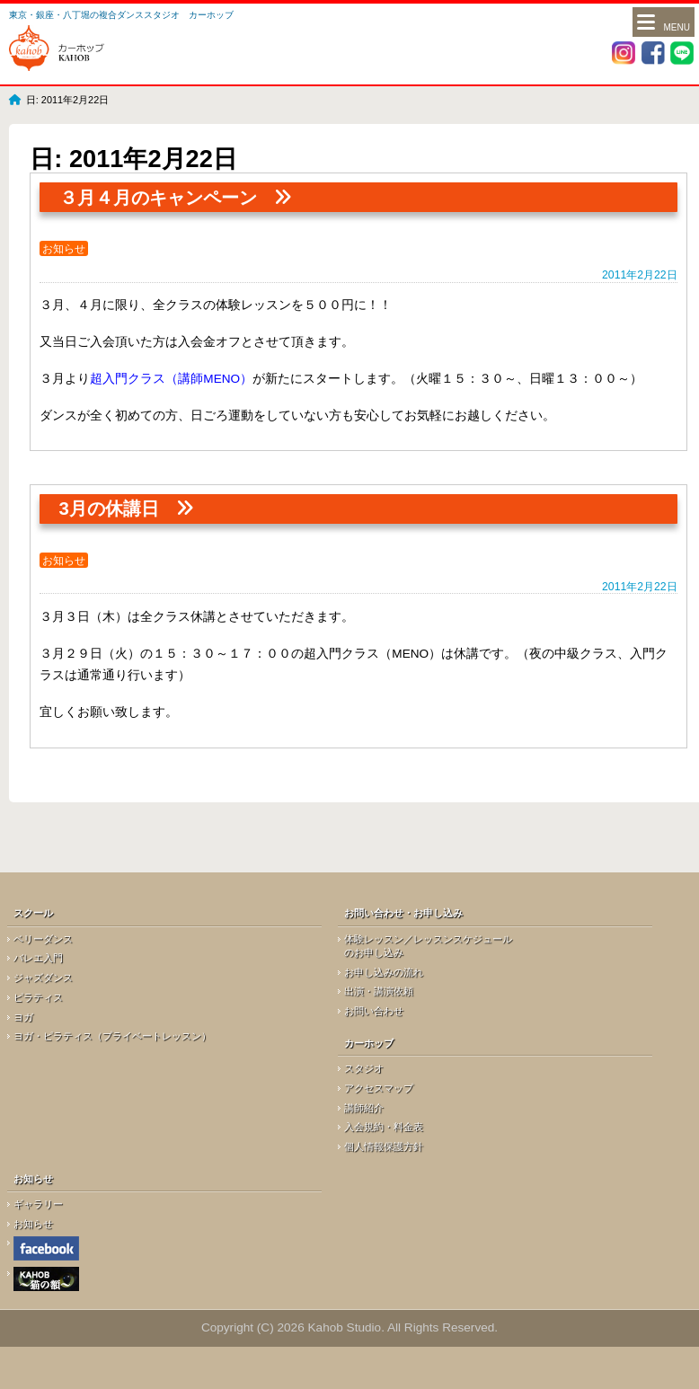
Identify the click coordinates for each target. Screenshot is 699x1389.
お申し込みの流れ (383, 972)
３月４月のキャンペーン (158, 198)
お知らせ (63, 249)
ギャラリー (38, 1204)
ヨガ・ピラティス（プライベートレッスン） (112, 1036)
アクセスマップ (378, 1088)
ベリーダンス (43, 938)
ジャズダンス (43, 977)
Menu (663, 23)
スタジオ (364, 1068)
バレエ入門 (38, 957)
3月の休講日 (109, 508)
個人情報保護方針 (383, 1146)
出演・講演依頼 (378, 991)
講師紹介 (364, 1107)
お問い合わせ (373, 1010)
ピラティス (38, 997)
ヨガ (23, 1017)
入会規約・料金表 (383, 1126)
